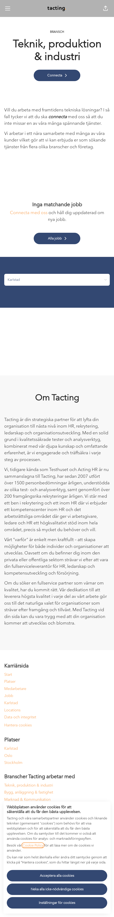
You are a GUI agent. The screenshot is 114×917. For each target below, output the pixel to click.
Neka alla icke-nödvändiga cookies (57, 889)
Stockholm (13, 762)
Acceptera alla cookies (57, 876)
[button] (105, 8)
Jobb (8, 695)
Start (8, 674)
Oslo (8, 755)
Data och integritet (20, 717)
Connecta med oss (28, 212)
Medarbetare (15, 688)
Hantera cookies (18, 725)
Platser (9, 681)
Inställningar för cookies (57, 903)
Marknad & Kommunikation (27, 799)
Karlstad (11, 703)
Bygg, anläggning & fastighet (28, 792)
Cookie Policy (32, 845)
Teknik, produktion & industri (28, 785)
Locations (12, 710)
